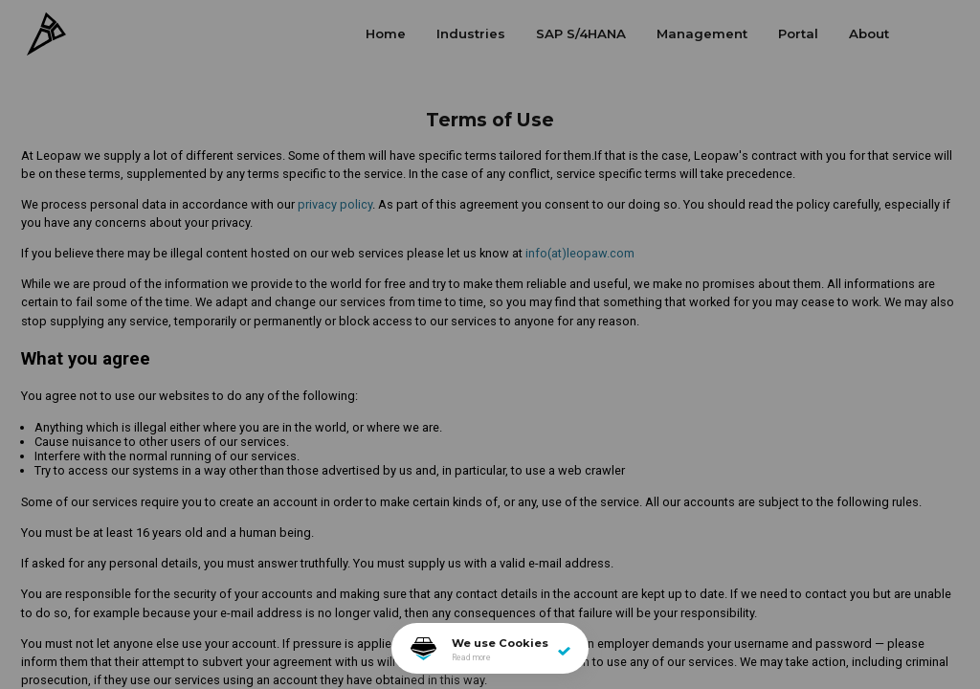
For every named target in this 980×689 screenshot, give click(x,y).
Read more (471, 657)
